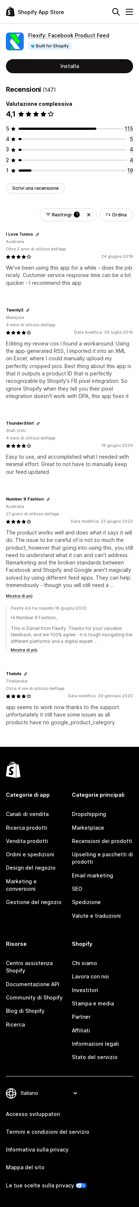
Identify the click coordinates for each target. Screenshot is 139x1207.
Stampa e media (93, 1003)
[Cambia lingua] (48, 1093)
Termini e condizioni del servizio (47, 1132)
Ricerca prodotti (26, 828)
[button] (89, 215)
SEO (77, 889)
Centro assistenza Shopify (29, 967)
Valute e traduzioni (96, 916)
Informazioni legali (95, 1044)
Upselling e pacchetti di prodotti (102, 858)
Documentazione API (32, 984)
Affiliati (81, 1030)
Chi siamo (84, 963)
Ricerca (15, 1024)
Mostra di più (19, 596)
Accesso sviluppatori (33, 1114)
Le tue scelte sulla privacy (40, 1185)
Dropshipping (89, 814)
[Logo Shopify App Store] (35, 12)
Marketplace (88, 828)
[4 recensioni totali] (131, 149)
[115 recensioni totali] (129, 128)
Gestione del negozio (34, 902)
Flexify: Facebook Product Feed (68, 35)
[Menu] (129, 12)
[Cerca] (116, 12)
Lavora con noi (90, 976)
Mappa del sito (25, 1167)
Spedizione (86, 902)
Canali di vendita (27, 814)
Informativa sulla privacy (37, 1149)
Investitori (85, 990)
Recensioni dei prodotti (102, 841)
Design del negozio (31, 867)
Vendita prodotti (27, 841)
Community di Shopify (34, 997)
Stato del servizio (95, 1057)
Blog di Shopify (25, 1011)
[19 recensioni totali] (130, 170)
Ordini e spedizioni (30, 854)
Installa (69, 66)
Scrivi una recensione (35, 188)
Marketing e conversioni (21, 885)
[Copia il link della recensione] (37, 234)
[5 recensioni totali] (131, 139)
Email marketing (92, 875)
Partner (81, 1017)
